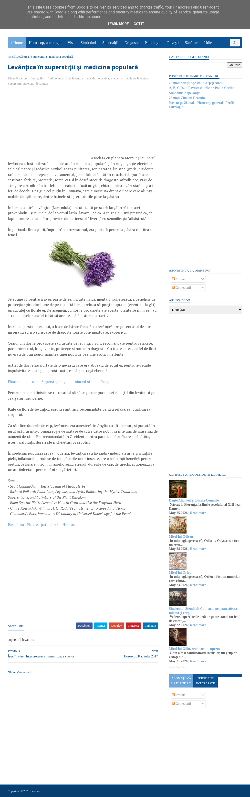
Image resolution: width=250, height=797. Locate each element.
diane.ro (35, 791)
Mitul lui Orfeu (180, 572)
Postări (178, 279)
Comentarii (181, 287)
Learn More (118, 24)
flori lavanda (56, 78)
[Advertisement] (49, 125)
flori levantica (74, 78)
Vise (71, 43)
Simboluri (88, 43)
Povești (173, 43)
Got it (139, 24)
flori (42, 78)
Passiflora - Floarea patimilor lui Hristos (41, 524)
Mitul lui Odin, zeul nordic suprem (194, 649)
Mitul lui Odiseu (181, 536)
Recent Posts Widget (178, 667)
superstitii (14, 83)
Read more (198, 513)
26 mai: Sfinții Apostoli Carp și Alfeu (196, 83)
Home (18, 43)
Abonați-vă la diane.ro (181, 680)
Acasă (12, 56)
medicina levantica (137, 78)
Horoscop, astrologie (45, 43)
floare (34, 78)
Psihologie (153, 43)
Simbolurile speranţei (184, 93)
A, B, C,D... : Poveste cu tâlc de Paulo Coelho (201, 88)
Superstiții (110, 43)
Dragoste (132, 43)
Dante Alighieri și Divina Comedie (194, 500)
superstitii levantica (35, 83)
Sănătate (191, 43)
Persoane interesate (205, 680)
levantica (103, 78)
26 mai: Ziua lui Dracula (187, 98)
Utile (208, 43)
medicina (117, 78)
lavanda (90, 78)
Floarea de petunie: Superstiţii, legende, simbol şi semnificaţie (59, 381)
